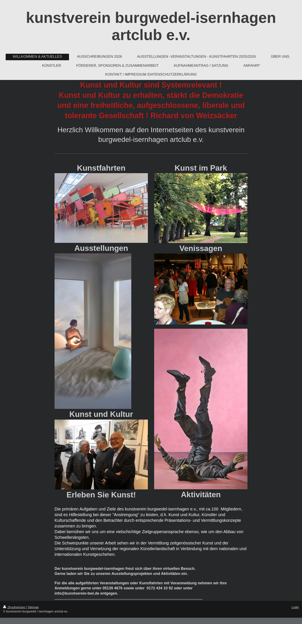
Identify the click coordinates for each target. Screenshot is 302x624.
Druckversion (14, 607)
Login (295, 607)
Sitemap (33, 607)
